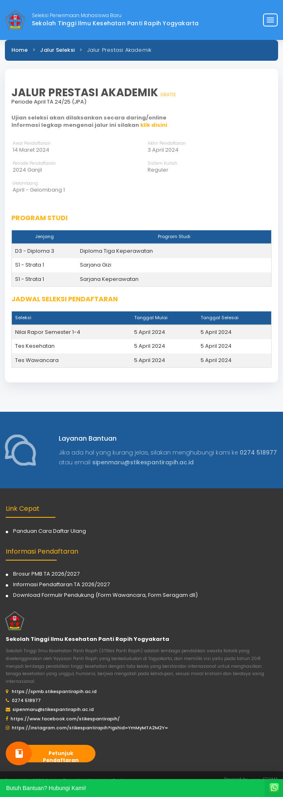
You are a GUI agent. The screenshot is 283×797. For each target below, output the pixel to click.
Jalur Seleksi (57, 50)
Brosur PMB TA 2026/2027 (46, 574)
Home (19, 50)
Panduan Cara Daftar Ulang (49, 531)
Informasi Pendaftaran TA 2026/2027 (61, 584)
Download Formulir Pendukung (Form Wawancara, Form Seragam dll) (105, 595)
